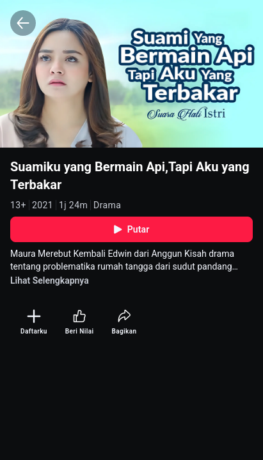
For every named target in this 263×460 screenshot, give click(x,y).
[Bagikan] (123, 322)
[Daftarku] (33, 322)
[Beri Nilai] (79, 322)
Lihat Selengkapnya (49, 280)
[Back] (23, 23)
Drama (107, 205)
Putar (132, 229)
